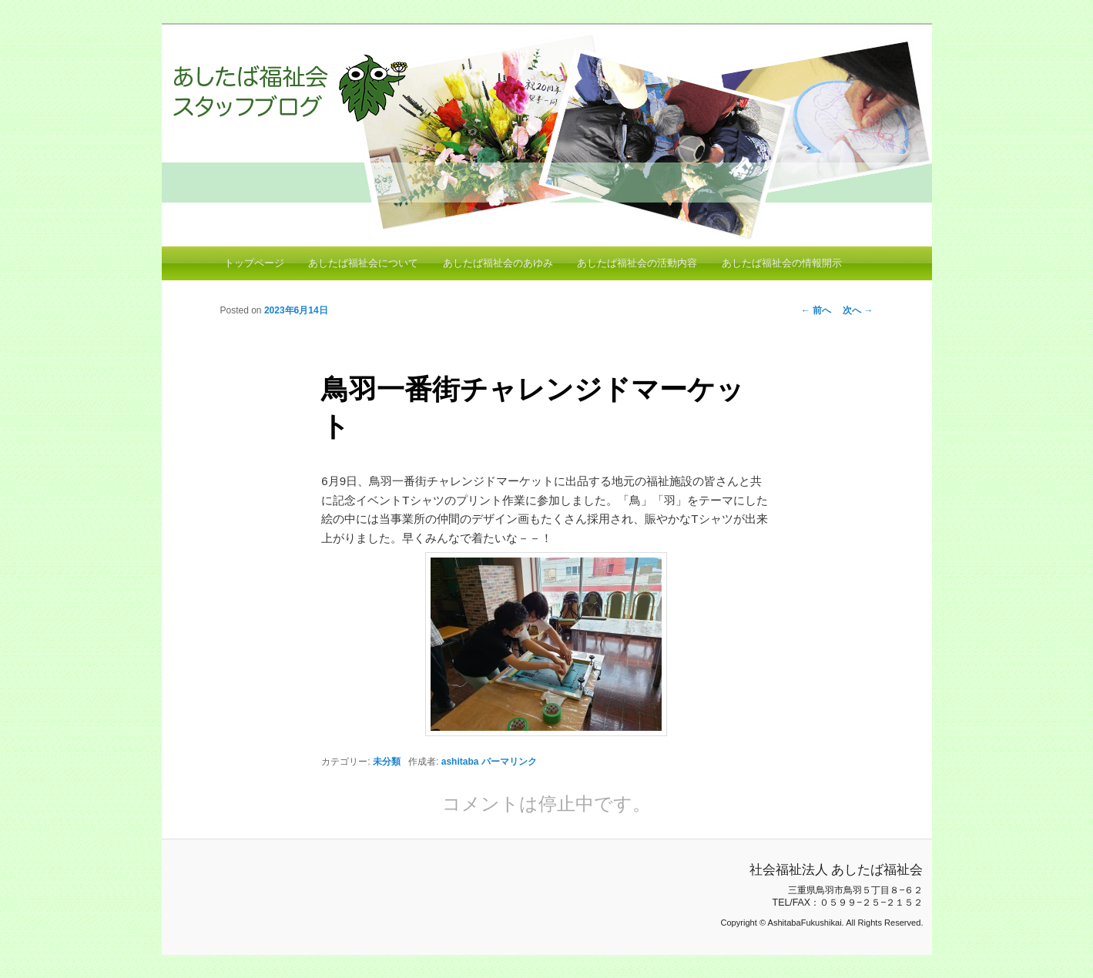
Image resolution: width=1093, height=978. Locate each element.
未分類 (387, 761)
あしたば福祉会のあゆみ (498, 263)
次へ (858, 310)
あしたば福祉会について (363, 263)
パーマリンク (509, 761)
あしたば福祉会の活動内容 (637, 263)
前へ (816, 310)
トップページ (254, 263)
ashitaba (460, 761)
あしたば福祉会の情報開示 (782, 263)
